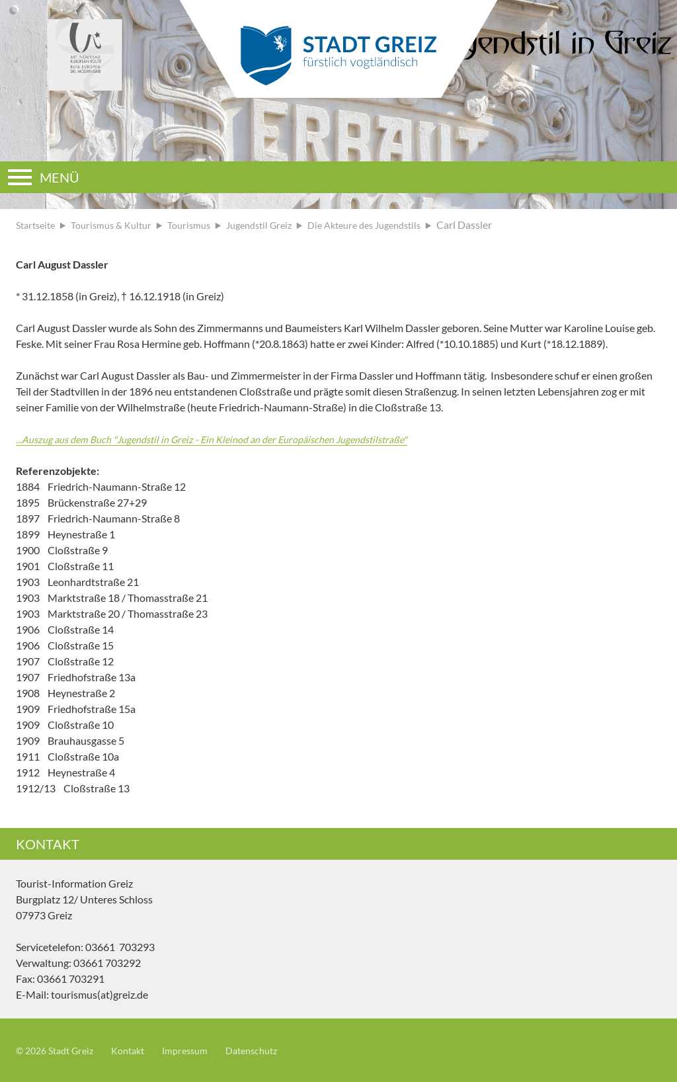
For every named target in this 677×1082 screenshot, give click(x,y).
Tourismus (203, 224)
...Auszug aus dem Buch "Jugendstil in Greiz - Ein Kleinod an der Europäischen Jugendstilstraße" (231, 439)
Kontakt (140, 1050)
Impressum (202, 1050)
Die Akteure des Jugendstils (395, 224)
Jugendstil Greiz (279, 224)
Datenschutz (274, 1050)
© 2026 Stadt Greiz (59, 1050)
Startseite (38, 224)
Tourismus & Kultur (120, 224)
